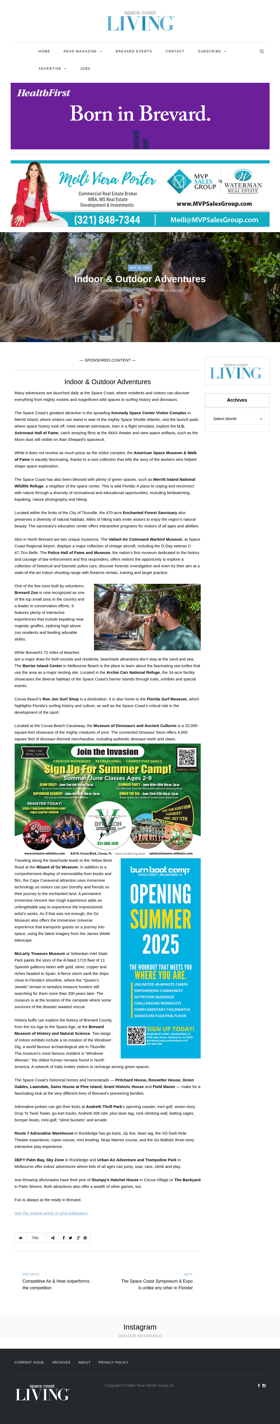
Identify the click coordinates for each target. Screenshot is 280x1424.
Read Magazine (80, 51)
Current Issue (29, 1362)
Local (141, 290)
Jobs (85, 69)
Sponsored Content (166, 290)
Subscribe (209, 51)
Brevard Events (134, 51)
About (84, 1362)
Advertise (50, 69)
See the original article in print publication (51, 1213)
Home (44, 51)
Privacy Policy (113, 1362)
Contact (174, 51)
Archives (61, 1362)
